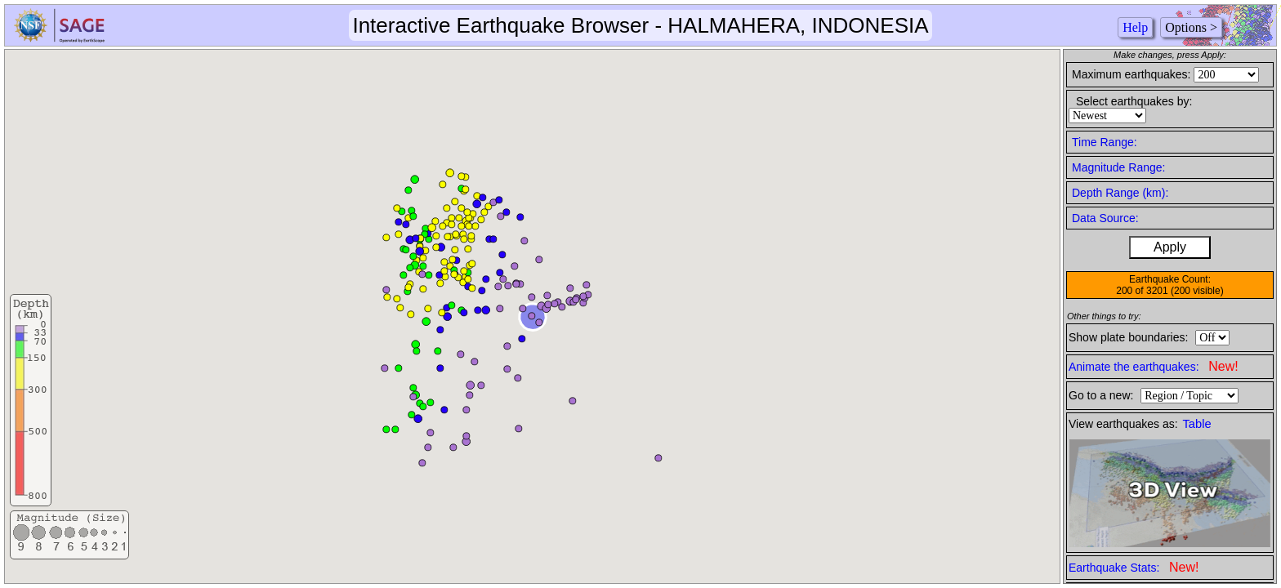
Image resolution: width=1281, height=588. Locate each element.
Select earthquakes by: (1134, 101)
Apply (1170, 247)
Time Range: (1104, 142)
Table (1197, 423)
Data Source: (1105, 218)
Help (1135, 27)
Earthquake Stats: (1133, 567)
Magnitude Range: (1118, 167)
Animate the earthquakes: (1154, 366)
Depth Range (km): (1120, 192)
